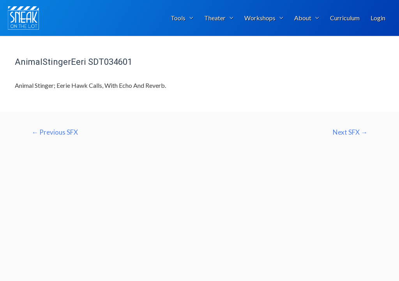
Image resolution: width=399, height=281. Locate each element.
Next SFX (350, 132)
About (302, 17)
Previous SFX (55, 132)
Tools (178, 17)
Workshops (259, 17)
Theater (215, 17)
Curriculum (345, 17)
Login (378, 17)
